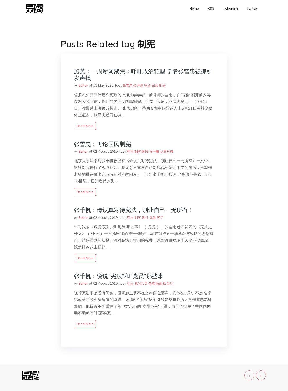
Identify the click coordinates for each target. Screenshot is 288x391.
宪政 (155, 85)
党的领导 (141, 283)
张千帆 (154, 151)
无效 (152, 217)
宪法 (147, 85)
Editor (83, 85)
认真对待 (166, 151)
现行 (145, 217)
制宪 (162, 85)
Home (194, 8)
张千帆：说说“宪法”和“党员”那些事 (118, 276)
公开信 (138, 85)
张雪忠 (127, 85)
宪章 (160, 217)
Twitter (252, 8)
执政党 (161, 283)
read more (84, 126)
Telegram (230, 8)
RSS (211, 8)
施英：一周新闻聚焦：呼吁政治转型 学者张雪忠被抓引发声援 (143, 74)
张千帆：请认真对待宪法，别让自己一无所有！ (134, 210)
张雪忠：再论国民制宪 (102, 144)
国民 (145, 151)
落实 (151, 283)
